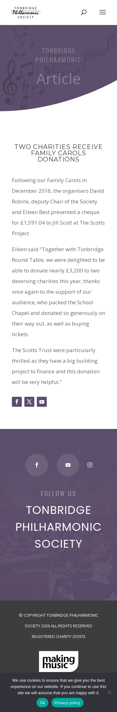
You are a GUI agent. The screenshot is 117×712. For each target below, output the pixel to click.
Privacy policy (67, 702)
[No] (109, 692)
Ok (42, 702)
